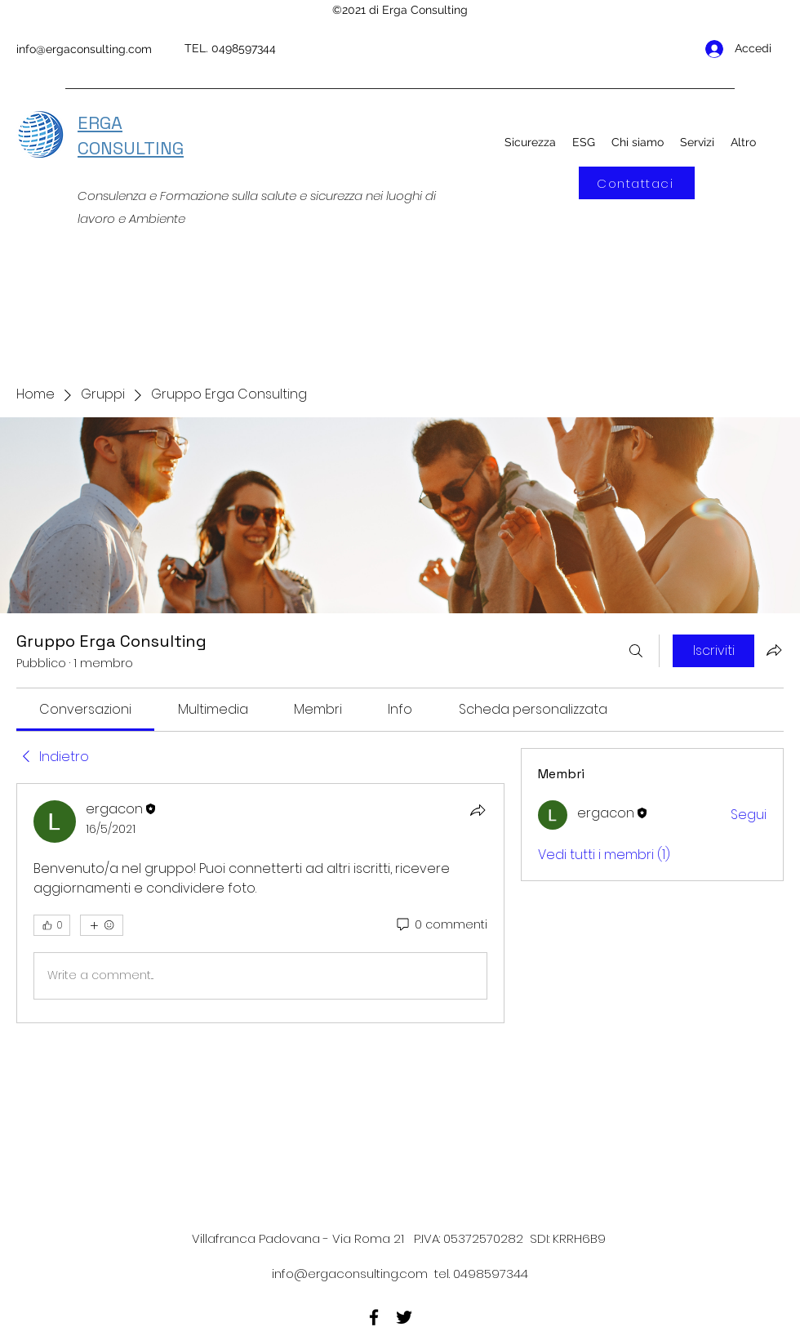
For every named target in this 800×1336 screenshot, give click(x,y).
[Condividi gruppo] (774, 650)
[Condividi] (477, 810)
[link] (85, 709)
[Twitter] (404, 1317)
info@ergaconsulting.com (84, 49)
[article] (260, 903)
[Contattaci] (637, 183)
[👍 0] (51, 925)
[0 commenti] (440, 925)
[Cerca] (636, 651)
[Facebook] (373, 1317)
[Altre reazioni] (101, 925)
